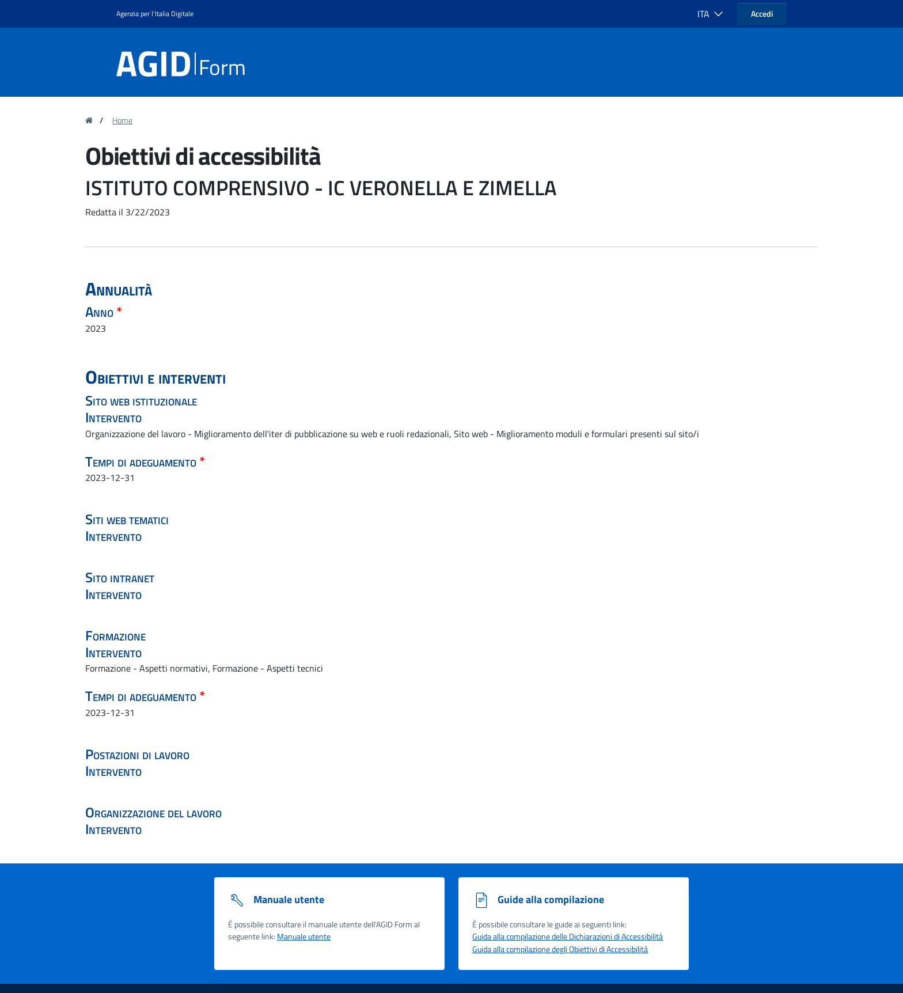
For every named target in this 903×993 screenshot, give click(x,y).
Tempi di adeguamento (142, 461)
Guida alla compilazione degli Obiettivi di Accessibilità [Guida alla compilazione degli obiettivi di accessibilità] (560, 949)
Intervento (113, 417)
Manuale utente (304, 936)
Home (122, 120)
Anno (100, 312)
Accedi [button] (762, 13)
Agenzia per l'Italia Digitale (154, 13)
